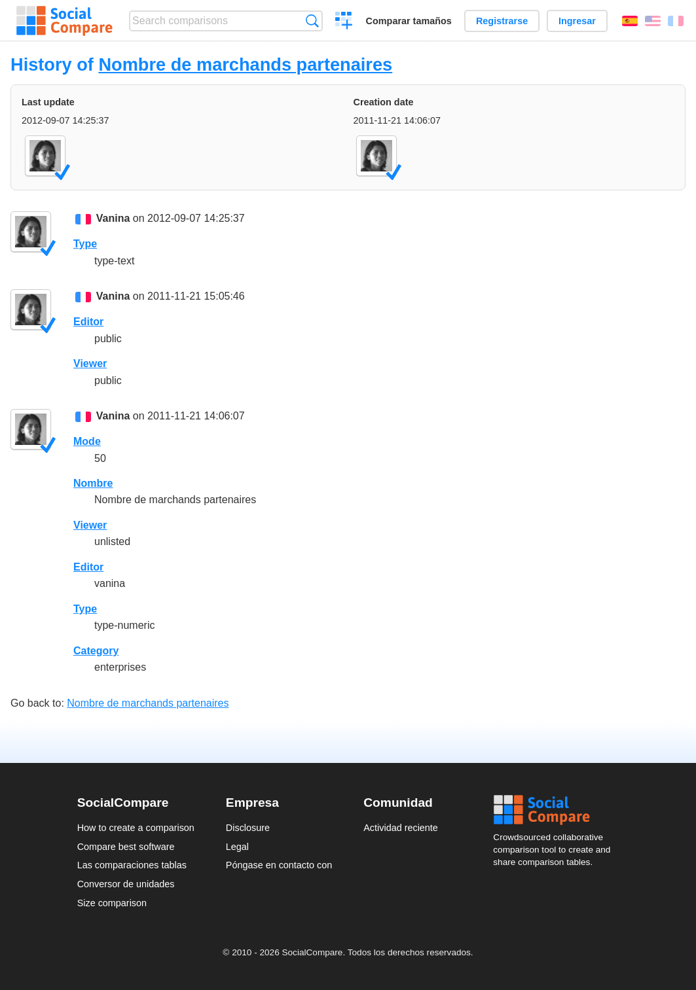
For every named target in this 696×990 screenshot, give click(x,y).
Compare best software (126, 846)
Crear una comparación (344, 22)
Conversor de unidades (126, 884)
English (653, 21)
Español (630, 21)
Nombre (93, 483)
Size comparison (112, 903)
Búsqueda (312, 20)
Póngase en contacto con (279, 865)
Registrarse (502, 21)
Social (556, 810)
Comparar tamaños (409, 21)
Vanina (113, 218)
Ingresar (577, 21)
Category (96, 650)
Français (676, 21)
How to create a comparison (135, 827)
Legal (237, 846)
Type (85, 243)
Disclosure (248, 827)
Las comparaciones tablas (132, 865)
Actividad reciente (400, 827)
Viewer (90, 363)
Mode (87, 441)
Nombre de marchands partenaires (245, 64)
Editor (88, 321)
